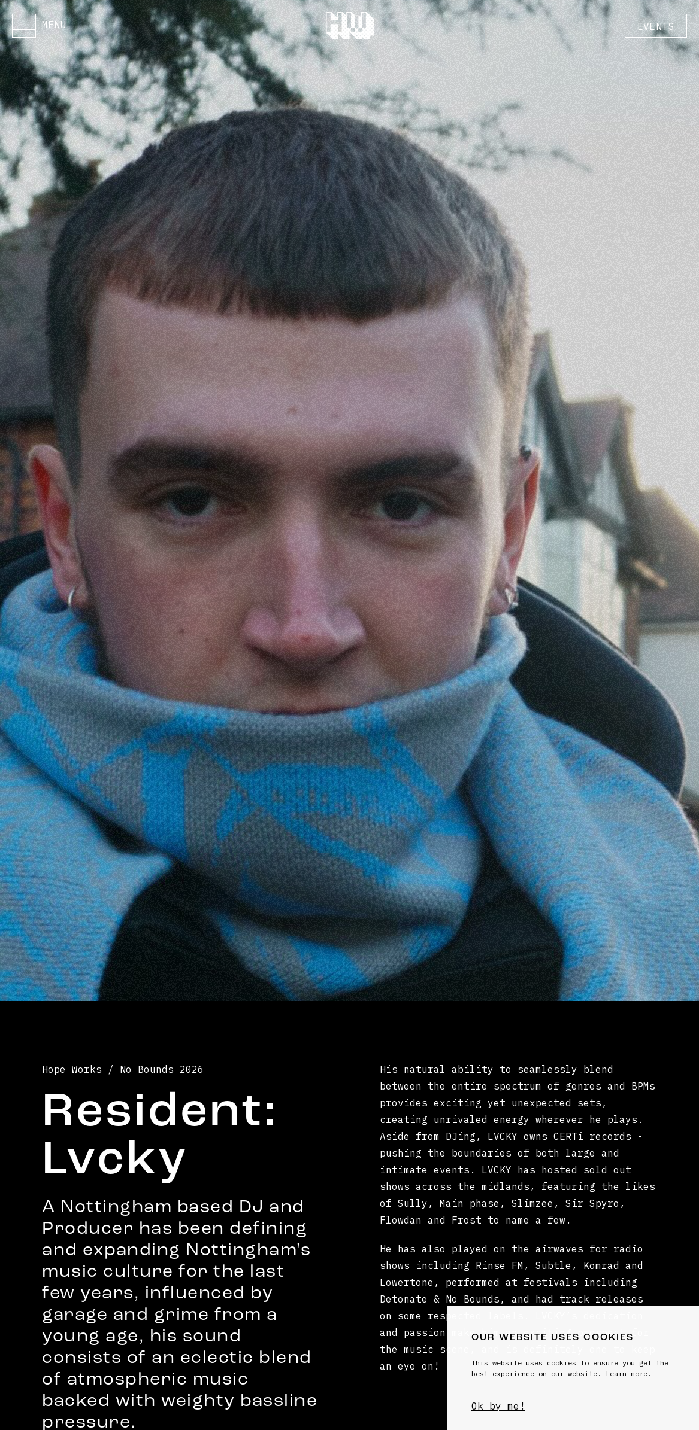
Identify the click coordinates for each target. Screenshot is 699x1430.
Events (655, 26)
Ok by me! (498, 1406)
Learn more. (629, 1373)
